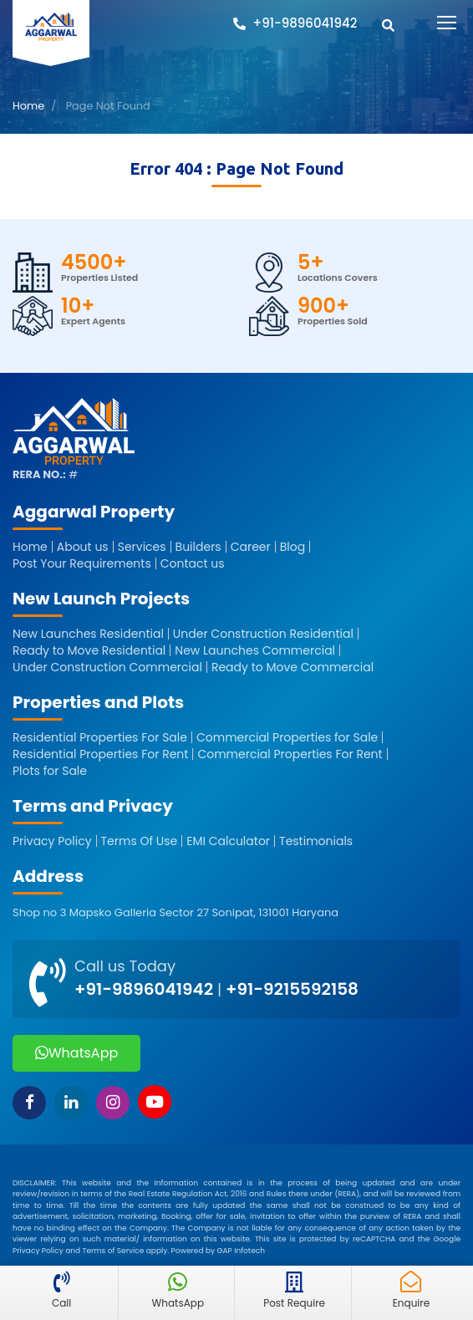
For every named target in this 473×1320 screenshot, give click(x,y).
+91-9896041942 (143, 989)
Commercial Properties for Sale (287, 737)
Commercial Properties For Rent (289, 754)
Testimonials (316, 841)
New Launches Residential (88, 633)
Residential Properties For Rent (100, 754)
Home (28, 106)
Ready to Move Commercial (292, 667)
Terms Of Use (139, 841)
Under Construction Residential (263, 633)
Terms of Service (114, 1251)
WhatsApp (76, 1053)
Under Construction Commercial (107, 667)
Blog (292, 546)
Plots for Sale (50, 770)
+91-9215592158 (292, 989)
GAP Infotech (240, 1251)
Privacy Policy (52, 841)
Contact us (192, 563)
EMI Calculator (228, 841)
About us (83, 546)
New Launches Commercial (255, 650)
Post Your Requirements (82, 563)
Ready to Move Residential (89, 650)
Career (251, 546)
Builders (198, 546)
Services (142, 546)
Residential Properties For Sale (100, 737)
